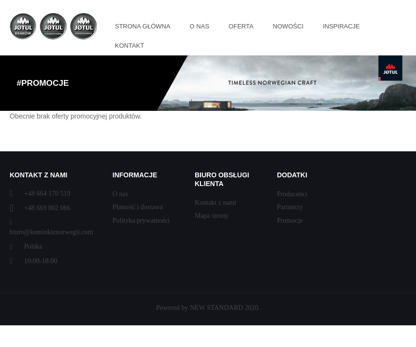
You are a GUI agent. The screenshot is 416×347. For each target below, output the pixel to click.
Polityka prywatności (141, 220)
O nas (120, 194)
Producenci (292, 194)
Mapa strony (212, 215)
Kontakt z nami (215, 202)
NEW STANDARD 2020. (225, 307)
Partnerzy (290, 207)
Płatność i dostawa (138, 207)
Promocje (290, 220)
